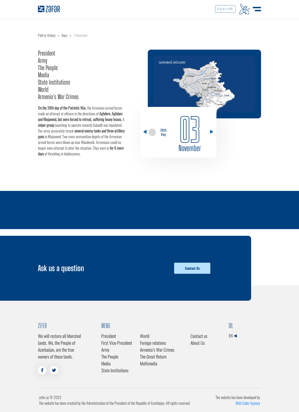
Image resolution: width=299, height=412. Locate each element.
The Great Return (153, 356)
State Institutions (54, 82)
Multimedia (148, 363)
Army (42, 60)
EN (233, 336)
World (43, 89)
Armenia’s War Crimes (58, 96)
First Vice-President (116, 342)
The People (48, 67)
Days (64, 35)
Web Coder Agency (248, 403)
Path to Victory (46, 35)
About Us (197, 342)
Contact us (198, 335)
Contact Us (192, 268)
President (46, 53)
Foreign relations (153, 342)
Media (43, 75)
